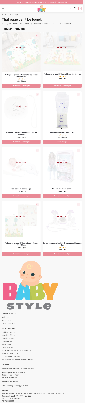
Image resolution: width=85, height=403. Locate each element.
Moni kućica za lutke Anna (62, 189)
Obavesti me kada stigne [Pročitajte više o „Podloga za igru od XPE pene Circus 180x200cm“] (62, 85)
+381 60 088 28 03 (10, 382)
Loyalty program (8, 323)
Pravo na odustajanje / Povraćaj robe (16, 350)
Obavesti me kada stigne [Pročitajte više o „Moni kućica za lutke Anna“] (62, 196)
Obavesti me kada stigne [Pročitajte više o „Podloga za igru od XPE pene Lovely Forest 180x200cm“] (21, 85)
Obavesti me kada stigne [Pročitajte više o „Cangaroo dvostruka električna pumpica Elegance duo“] (62, 254)
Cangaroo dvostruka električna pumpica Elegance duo (62, 244)
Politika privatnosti (9, 332)
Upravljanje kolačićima (11, 357)
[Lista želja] (37, 35)
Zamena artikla (7, 348)
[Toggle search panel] (71, 8)
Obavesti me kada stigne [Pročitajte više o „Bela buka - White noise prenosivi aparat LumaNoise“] (21, 142)
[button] (80, 8)
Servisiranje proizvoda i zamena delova (17, 360)
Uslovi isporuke (8, 338)
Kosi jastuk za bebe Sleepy (21, 189)
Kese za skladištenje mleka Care (62, 133)
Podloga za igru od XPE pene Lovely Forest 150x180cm (21, 244)
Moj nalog (5, 317)
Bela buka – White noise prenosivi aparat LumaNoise (21, 134)
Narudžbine (6, 320)
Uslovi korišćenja (8, 335)
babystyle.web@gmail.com (17, 386)
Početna (4, 15)
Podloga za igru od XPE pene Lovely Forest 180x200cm (21, 76)
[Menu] (5, 8)
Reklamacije (6, 344)
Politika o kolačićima (10, 354)
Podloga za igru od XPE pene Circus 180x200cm (62, 74)
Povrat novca (7, 341)
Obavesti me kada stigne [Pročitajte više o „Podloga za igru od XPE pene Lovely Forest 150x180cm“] (21, 254)
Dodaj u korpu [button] (62, 142)
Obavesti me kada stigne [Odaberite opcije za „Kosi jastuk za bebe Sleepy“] (21, 196)
